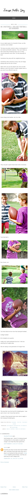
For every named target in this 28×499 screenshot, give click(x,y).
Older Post (24, 487)
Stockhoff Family (8, 436)
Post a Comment (5, 462)
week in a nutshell (21, 429)
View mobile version (14, 489)
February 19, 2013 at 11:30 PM (13, 458)
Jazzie (5, 447)
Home (14, 487)
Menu (14, 18)
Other (14, 423)
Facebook (13, 422)
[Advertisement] (14, 474)
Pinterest (24, 422)
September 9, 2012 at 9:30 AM (13, 443)
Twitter (19, 422)
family (8, 429)
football (13, 429)
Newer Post (3, 487)
